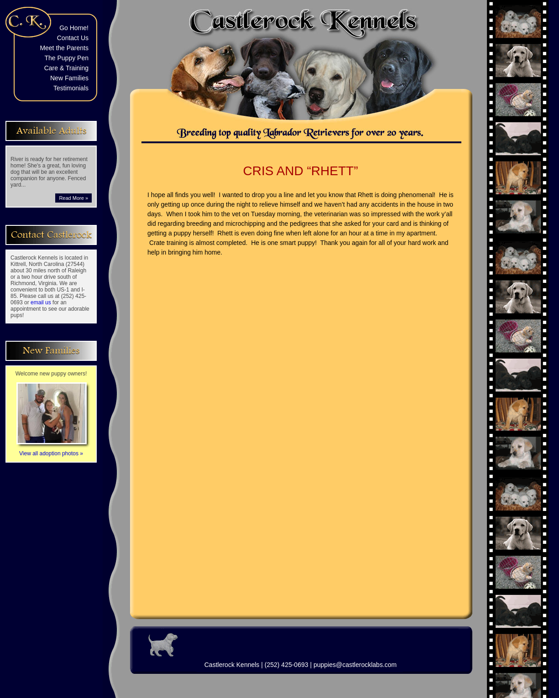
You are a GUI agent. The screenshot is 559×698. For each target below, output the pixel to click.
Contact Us (73, 38)
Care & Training (66, 68)
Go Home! (74, 27)
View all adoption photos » (51, 450)
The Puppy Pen (66, 58)
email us (41, 302)
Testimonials (71, 88)
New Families (69, 78)
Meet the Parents (64, 48)
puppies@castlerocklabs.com (355, 664)
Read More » (73, 198)
